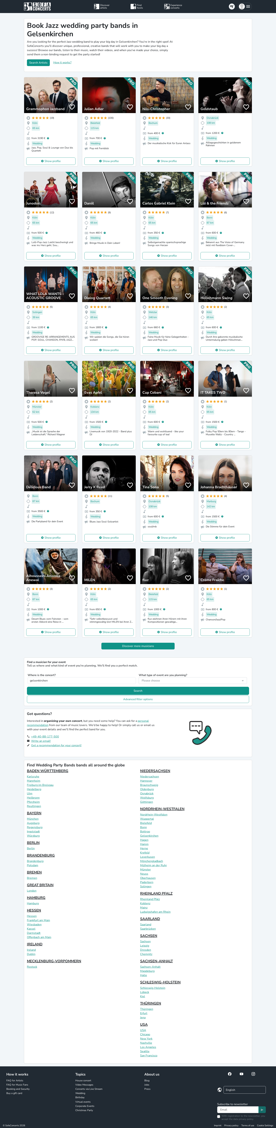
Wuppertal (147, 819)
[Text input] (238, 1109)
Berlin (31, 848)
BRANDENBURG (41, 855)
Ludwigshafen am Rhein (155, 912)
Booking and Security (18, 1089)
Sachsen (145, 941)
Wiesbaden (34, 924)
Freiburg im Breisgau (40, 785)
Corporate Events (84, 1106)
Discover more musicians (138, 646)
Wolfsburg (147, 798)
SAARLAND (150, 918)
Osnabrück (146, 793)
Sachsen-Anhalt (150, 967)
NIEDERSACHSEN (155, 770)
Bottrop (145, 831)
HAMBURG (36, 897)
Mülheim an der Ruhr (153, 865)
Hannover (146, 781)
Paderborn (146, 882)
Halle (143, 975)
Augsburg (33, 823)
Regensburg (34, 827)
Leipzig (144, 946)
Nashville (146, 1043)
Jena (143, 1017)
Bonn (143, 827)
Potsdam (32, 865)
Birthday (79, 1097)
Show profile (53, 161)
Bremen (32, 878)
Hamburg (33, 903)
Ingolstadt (33, 831)
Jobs (146, 1084)
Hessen (32, 916)
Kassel (31, 929)
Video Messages (84, 1084)
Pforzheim (33, 802)
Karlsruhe (33, 777)
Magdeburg (147, 971)
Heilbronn (33, 798)
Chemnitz (146, 954)
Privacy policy (231, 1125)
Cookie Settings (265, 1125)
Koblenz (145, 903)
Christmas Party (84, 1110)
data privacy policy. (243, 1119)
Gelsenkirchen (149, 836)
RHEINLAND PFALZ (156, 893)
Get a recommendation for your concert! (56, 745)
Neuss (144, 874)
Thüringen (146, 1009)
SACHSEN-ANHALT (156, 961)
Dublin (31, 954)
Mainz (144, 908)
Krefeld (144, 853)
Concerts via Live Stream (88, 1089)
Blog (146, 1080)
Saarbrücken (148, 929)
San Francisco (148, 1056)
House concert (83, 1080)
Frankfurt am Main (38, 920)
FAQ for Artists (14, 1080)
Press (147, 1089)
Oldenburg (147, 789)
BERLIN (33, 842)
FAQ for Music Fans (17, 1084)
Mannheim (33, 781)
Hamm (144, 844)
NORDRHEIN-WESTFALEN (162, 809)
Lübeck (144, 992)
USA (144, 1024)
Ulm (29, 793)
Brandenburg (35, 861)
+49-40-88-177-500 (45, 737)
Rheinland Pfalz (150, 899)
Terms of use (247, 1125)
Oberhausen (148, 878)
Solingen (145, 886)
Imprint (217, 1125)
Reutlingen (34, 806)
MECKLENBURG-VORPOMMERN (54, 961)
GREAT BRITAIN (40, 885)
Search (138, 691)
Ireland (31, 950)
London (31, 891)
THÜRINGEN (150, 1003)
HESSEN (34, 910)
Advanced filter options (138, 699)
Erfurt (143, 1013)
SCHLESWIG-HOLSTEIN (160, 982)
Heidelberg (34, 789)
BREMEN (34, 872)
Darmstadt (33, 933)
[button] (245, 6)
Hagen (144, 840)
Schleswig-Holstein (152, 988)
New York (146, 1039)
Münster (145, 870)
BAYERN (34, 813)
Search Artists (38, 63)
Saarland (145, 924)
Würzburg (33, 836)
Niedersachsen (149, 777)
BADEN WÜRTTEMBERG (47, 770)
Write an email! (41, 741)
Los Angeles (148, 1047)
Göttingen (146, 802)
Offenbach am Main (39, 937)
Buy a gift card (14, 1093)
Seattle (144, 1051)
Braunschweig (149, 785)
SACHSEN (148, 935)
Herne (144, 848)
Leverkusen (147, 857)
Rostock (32, 967)
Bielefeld (146, 823)
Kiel (142, 996)
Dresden (145, 950)
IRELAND (34, 944)
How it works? (62, 62)
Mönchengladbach (151, 861)
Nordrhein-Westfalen (153, 815)
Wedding (80, 1093)
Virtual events (83, 1102)
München (33, 819)
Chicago (145, 1034)
